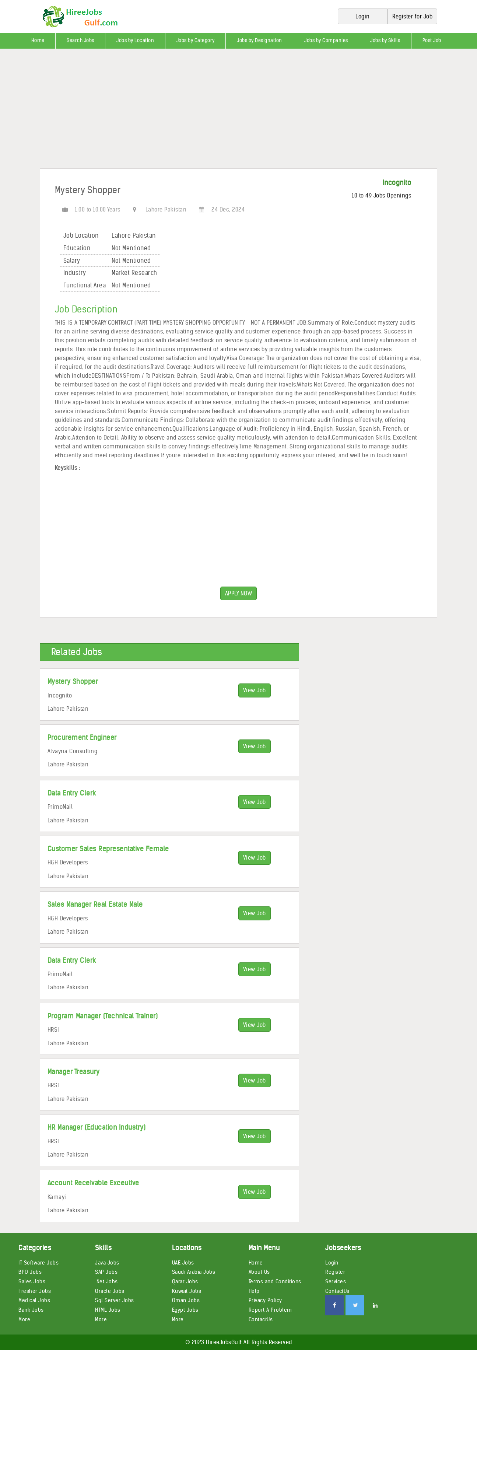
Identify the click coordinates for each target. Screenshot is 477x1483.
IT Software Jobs (38, 1262)
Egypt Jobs (185, 1310)
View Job (254, 690)
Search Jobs (80, 40)
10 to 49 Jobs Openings (381, 195)
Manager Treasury (74, 1071)
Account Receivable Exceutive (93, 1183)
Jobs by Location (135, 40)
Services (335, 1281)
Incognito (397, 182)
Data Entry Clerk (72, 793)
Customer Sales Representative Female (108, 848)
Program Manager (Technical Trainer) (103, 1016)
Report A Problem (270, 1310)
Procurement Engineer (82, 737)
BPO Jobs (30, 1272)
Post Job (431, 40)
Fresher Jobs (34, 1291)
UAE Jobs (183, 1262)
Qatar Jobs (185, 1281)
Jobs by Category (195, 40)
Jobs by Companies (326, 40)
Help (254, 1291)
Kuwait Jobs (186, 1291)
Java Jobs (107, 1262)
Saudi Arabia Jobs (193, 1272)
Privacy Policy (265, 1300)
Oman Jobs (186, 1300)
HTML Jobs (107, 1310)
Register (335, 1272)
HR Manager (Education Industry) (97, 1127)
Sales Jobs (31, 1281)
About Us (259, 1272)
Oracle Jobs (109, 1291)
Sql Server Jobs (114, 1300)
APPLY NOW (238, 593)
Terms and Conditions (275, 1281)
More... (26, 1319)
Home (38, 40)
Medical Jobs (34, 1300)
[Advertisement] (221, 111)
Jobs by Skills (385, 40)
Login (332, 1262)
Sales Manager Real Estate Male (95, 904)
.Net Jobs (106, 1281)
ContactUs (261, 1319)
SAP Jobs (106, 1272)
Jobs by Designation (259, 40)
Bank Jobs (31, 1310)
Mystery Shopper (73, 681)
